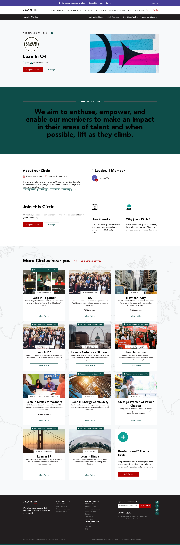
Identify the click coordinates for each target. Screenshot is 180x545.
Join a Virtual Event (97, 17)
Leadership (55, 190)
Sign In (155, 10)
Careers (87, 514)
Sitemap (62, 539)
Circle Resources (114, 17)
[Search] (147, 10)
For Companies (73, 10)
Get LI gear (89, 519)
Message (51, 70)
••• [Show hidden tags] (75, 190)
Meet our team (90, 506)
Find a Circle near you (87, 261)
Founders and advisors (93, 509)
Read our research (63, 509)
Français (88, 526)
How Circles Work (130, 17)
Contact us (89, 517)
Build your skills (61, 506)
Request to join (32, 70)
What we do (89, 504)
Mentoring (66, 190)
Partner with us (61, 512)
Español (88, 524)
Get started (129, 474)
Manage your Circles (148, 17)
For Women (57, 10)
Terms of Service (41, 539)
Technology (43, 190)
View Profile (44, 316)
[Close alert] (155, 3)
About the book (90, 512)
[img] (44, 282)
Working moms (29, 190)
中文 (86, 529)
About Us (139, 10)
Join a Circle (60, 504)
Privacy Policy (53, 539)
